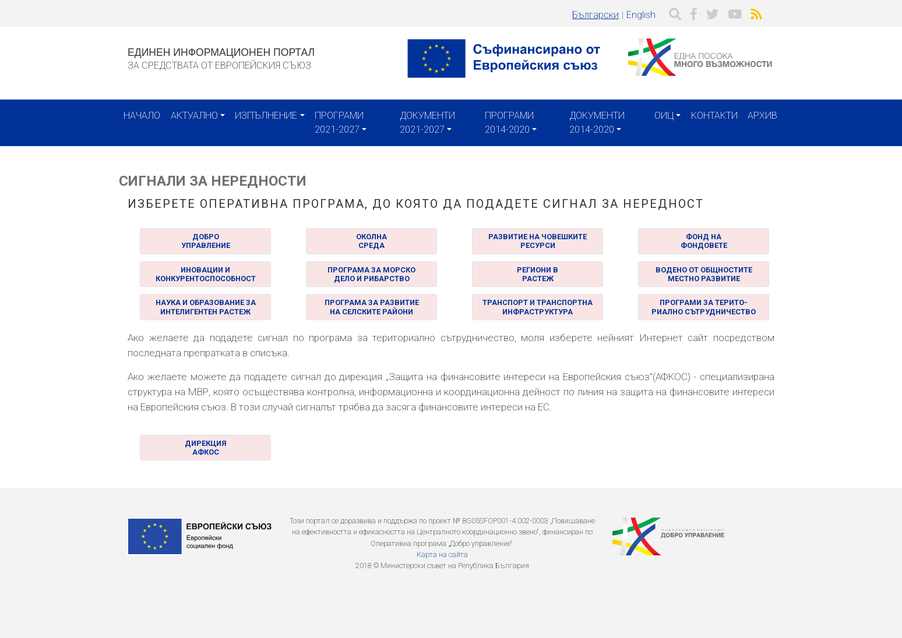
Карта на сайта (442, 554)
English (641, 14)
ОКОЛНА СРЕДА (371, 241)
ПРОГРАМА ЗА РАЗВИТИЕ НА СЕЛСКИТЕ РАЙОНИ (372, 307)
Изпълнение (266, 115)
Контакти (714, 115)
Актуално (194, 115)
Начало (142, 115)
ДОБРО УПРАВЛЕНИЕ (205, 241)
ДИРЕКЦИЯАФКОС (206, 447)
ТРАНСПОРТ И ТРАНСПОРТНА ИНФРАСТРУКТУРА (537, 307)
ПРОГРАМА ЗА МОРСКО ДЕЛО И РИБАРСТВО (371, 274)
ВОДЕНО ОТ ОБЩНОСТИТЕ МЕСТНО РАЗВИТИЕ (704, 274)
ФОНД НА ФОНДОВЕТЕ (704, 241)
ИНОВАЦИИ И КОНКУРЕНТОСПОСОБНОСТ (206, 274)
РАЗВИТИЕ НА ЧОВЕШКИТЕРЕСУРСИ (537, 241)
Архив (762, 115)
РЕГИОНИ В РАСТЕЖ (537, 274)
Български (595, 14)
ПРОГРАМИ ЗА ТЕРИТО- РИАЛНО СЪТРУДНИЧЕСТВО (703, 307)
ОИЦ (664, 115)
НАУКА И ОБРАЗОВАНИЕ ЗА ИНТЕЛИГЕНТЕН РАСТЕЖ (206, 307)
